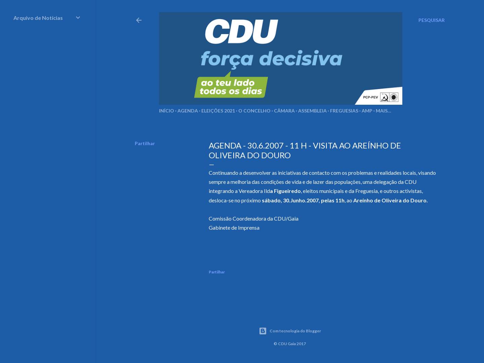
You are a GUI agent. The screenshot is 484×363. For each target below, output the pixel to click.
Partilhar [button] (145, 143)
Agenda (187, 110)
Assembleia (312, 110)
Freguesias (344, 110)
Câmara (284, 110)
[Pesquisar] (431, 20)
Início (166, 110)
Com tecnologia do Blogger (290, 331)
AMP (367, 110)
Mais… (383, 110)
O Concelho (254, 110)
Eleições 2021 (218, 110)
